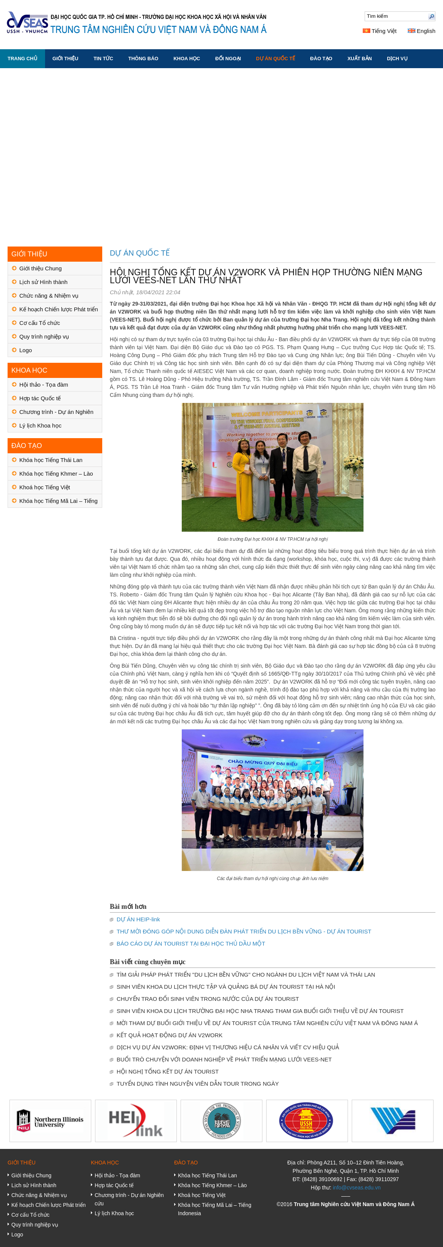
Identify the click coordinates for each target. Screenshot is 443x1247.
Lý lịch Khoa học (40, 425)
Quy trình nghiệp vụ (44, 336)
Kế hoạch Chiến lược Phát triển (58, 309)
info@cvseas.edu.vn (357, 1188)
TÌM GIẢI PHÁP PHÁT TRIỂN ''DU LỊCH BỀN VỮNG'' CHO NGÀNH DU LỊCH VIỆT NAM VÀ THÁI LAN (246, 974)
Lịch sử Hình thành (43, 282)
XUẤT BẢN (360, 58)
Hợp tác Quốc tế (40, 398)
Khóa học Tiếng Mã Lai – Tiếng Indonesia (58, 503)
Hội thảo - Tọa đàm (43, 384)
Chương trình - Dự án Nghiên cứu (56, 414)
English (421, 31)
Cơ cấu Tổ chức (39, 323)
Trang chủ (22, 58)
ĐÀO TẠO (321, 58)
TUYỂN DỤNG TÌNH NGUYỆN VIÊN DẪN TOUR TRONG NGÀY (198, 1083)
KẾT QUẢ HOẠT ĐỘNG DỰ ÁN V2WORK (170, 1035)
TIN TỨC (103, 58)
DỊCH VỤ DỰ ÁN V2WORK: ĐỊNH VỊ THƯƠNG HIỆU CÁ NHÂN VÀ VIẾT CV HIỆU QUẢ (228, 1047)
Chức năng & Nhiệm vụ (48, 295)
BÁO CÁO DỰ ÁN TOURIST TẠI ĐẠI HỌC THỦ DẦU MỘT (191, 943)
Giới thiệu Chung (40, 268)
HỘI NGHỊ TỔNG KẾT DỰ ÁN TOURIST (168, 1071)
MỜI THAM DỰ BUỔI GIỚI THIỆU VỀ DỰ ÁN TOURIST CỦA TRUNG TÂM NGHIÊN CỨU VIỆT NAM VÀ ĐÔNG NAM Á (267, 1023)
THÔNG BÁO (143, 58)
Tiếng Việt (380, 31)
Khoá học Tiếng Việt (44, 487)
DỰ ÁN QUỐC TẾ (275, 58)
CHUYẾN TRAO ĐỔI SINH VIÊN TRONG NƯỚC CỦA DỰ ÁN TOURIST (208, 999)
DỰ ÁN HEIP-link (138, 919)
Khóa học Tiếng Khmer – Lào (56, 473)
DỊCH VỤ (397, 58)
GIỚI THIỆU (65, 58)
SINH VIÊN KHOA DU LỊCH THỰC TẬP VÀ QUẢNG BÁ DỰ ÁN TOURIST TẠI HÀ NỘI (226, 986)
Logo (25, 350)
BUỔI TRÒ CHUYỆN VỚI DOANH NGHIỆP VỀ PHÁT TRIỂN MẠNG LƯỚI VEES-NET (224, 1059)
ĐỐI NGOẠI (228, 58)
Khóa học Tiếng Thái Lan (51, 460)
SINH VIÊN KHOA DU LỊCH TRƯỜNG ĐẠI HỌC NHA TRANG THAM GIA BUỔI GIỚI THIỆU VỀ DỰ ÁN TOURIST (260, 1011)
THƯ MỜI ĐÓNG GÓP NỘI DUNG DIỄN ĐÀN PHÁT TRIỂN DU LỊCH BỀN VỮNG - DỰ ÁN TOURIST (244, 931)
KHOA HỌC (186, 58)
